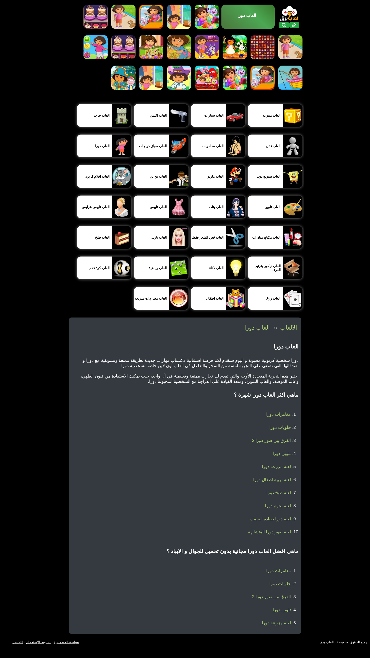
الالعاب (288, 327)
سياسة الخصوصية (66, 642)
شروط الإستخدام (38, 642)
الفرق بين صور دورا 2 (271, 440)
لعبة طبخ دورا (278, 492)
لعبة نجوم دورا (278, 505)
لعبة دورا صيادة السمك (270, 518)
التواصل (17, 642)
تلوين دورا (282, 453)
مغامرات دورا (278, 414)
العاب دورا (257, 327)
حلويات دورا (280, 427)
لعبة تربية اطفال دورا (272, 479)
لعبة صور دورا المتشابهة (269, 531)
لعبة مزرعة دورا (276, 466)
